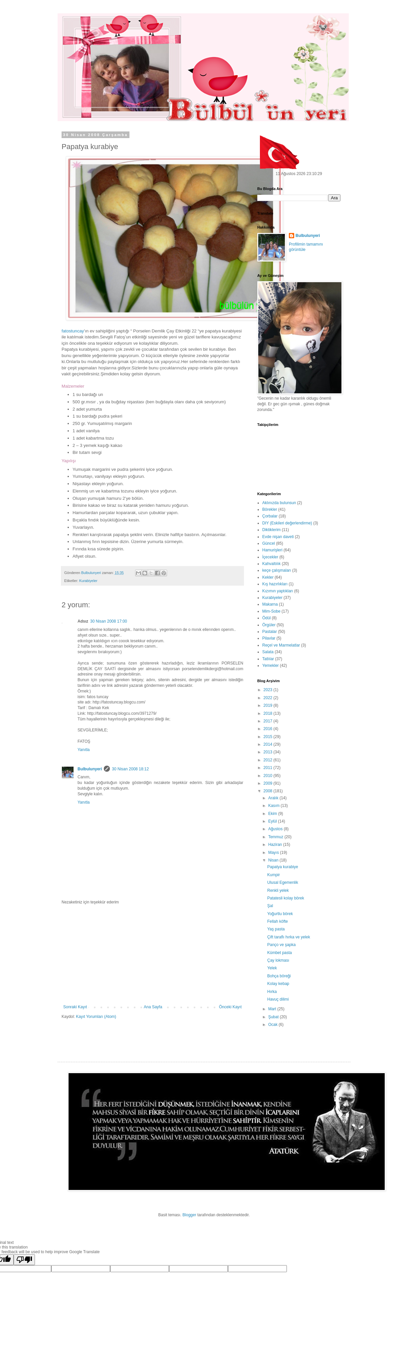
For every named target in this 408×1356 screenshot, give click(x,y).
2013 (269, 752)
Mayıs (274, 852)
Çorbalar (270, 516)
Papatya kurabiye (282, 867)
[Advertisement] (152, 954)
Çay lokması (278, 960)
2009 (269, 783)
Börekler (269, 509)
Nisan (274, 860)
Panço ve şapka (281, 944)
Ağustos (276, 829)
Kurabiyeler (88, 581)
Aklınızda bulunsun (279, 502)
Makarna (270, 604)
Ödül (266, 618)
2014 (269, 744)
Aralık (274, 798)
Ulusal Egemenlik (282, 882)
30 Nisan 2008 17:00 (108, 621)
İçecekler (270, 557)
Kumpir (273, 874)
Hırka (272, 991)
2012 (269, 760)
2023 (269, 689)
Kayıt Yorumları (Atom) (96, 1016)
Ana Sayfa (153, 1007)
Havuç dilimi (278, 999)
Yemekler (270, 665)
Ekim (273, 813)
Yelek (272, 968)
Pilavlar (268, 638)
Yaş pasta (276, 929)
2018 (269, 713)
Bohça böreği (279, 976)
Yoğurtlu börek (280, 913)
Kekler (268, 577)
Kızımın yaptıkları (277, 591)
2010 (269, 775)
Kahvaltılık (271, 563)
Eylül (273, 821)
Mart (272, 1009)
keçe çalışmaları (276, 570)
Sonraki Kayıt (75, 1007)
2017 (269, 721)
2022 (269, 697)
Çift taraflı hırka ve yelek (288, 937)
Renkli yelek (278, 890)
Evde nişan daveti (278, 536)
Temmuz (276, 837)
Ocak (273, 1024)
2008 (269, 791)
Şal (270, 905)
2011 (269, 767)
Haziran (275, 844)
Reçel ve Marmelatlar (281, 645)
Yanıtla (84, 749)
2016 (269, 728)
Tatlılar (268, 659)
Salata (268, 652)
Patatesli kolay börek (285, 898)
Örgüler (269, 625)
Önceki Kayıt (230, 1007)
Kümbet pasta (279, 952)
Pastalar (269, 631)
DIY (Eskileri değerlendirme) (287, 523)
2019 (269, 705)
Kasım (274, 805)
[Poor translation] (24, 1259)
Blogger (189, 1215)
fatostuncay (73, 330)
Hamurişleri (272, 550)
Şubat (274, 1017)
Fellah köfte (277, 921)
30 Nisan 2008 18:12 (130, 769)
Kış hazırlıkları (275, 584)
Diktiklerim (271, 529)
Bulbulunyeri (90, 769)
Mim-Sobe (271, 611)
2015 (269, 736)
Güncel (268, 543)
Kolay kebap (278, 983)
